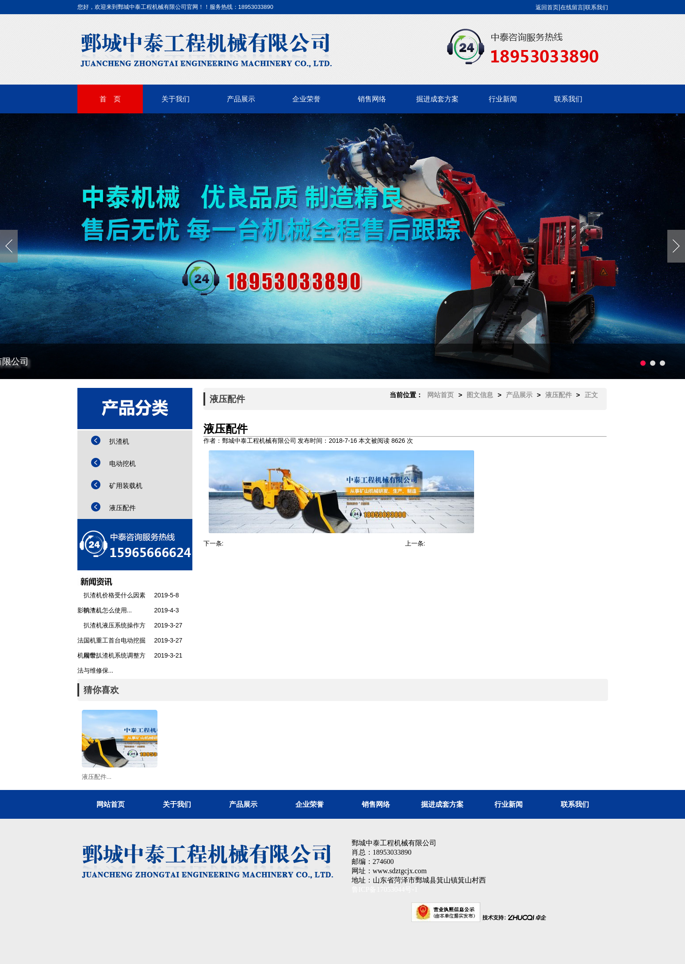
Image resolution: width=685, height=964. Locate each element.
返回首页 (547, 7)
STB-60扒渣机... (245, 543)
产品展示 (241, 99)
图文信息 (480, 395)
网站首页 (440, 395)
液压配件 (122, 507)
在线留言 (571, 7)
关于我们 (175, 99)
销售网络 (372, 99)
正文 (591, 395)
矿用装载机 (125, 485)
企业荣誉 (306, 99)
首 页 (110, 99)
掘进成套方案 (437, 99)
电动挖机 (122, 463)
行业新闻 (503, 99)
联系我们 (596, 7)
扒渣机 (119, 441)
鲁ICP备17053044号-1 (385, 889)
